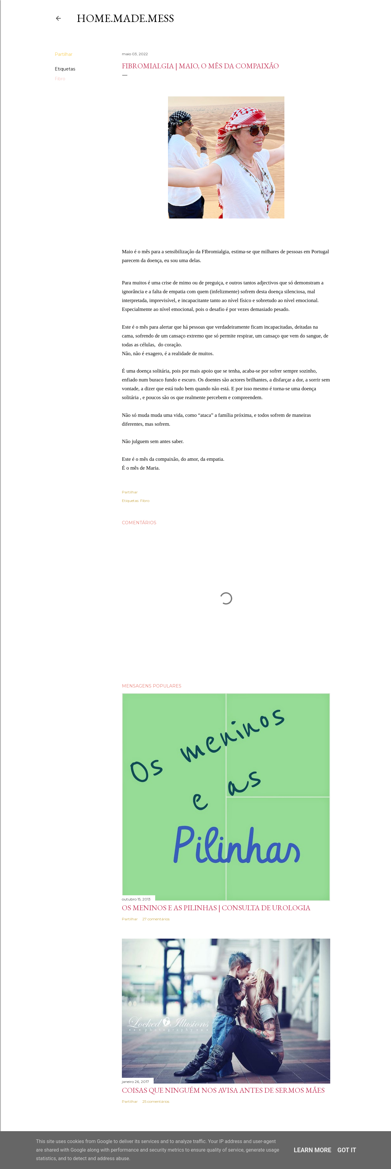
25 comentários (155, 1101)
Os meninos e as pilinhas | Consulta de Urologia (216, 907)
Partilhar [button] (63, 54)
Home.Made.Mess (125, 18)
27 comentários (156, 919)
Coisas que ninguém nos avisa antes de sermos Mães (223, 1090)
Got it (347, 1150)
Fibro (60, 78)
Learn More (312, 1150)
